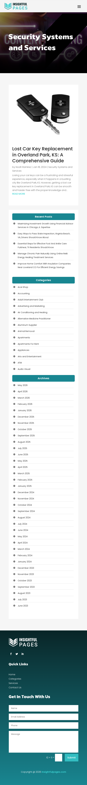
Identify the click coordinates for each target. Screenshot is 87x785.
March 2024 (24, 549)
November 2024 (26, 498)
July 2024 (22, 523)
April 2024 (23, 542)
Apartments (24, 337)
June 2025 (23, 454)
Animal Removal (26, 331)
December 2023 (26, 568)
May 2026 (23, 385)
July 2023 (22, 599)
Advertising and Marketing (31, 306)
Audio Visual (24, 369)
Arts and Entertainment (29, 356)
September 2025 (26, 435)
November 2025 (26, 423)
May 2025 (23, 460)
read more (18, 193)
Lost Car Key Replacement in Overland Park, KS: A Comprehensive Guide (42, 154)
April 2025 (23, 467)
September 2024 (26, 511)
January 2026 (25, 410)
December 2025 (26, 416)
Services (13, 683)
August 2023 (24, 593)
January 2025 (25, 486)
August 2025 (24, 441)
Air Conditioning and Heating (32, 312)
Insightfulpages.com (54, 772)
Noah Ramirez (23, 167)
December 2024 (26, 492)
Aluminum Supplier (27, 325)
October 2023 (25, 580)
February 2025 (25, 479)
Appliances (23, 350)
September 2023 (26, 586)
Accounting (24, 293)
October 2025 (25, 429)
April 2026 (23, 391)
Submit (71, 757)
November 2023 (26, 574)
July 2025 (22, 448)
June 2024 (23, 530)
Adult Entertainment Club (30, 299)
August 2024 (24, 517)
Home (12, 675)
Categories (15, 679)
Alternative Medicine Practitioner (34, 318)
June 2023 (23, 605)
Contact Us (15, 688)
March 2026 (24, 397)
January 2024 (25, 561)
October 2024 (25, 505)
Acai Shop (23, 287)
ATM (20, 362)
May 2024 (23, 536)
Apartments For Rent (28, 343)
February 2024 (25, 555)
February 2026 (25, 404)
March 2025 (24, 473)
